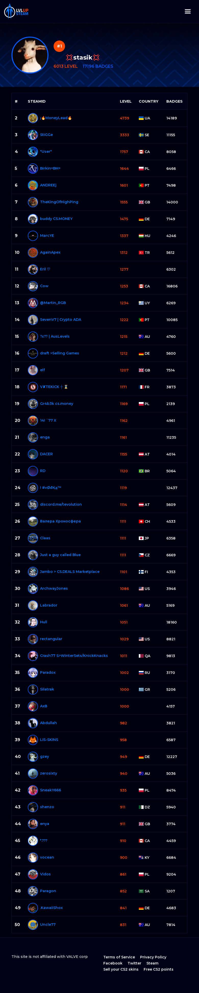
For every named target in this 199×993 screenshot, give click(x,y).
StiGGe (46, 134)
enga (45, 437)
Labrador (48, 605)
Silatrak (47, 689)
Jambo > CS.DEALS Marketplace (70, 571)
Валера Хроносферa (60, 521)
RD (42, 470)
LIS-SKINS (49, 739)
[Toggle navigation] (188, 11)
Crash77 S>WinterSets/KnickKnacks (74, 655)
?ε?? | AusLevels (55, 336)
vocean (47, 857)
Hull (43, 622)
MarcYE (47, 235)
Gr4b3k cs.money (56, 403)
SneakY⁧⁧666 (50, 790)
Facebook (112, 963)
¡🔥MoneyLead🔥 (56, 118)
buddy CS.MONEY (56, 218)
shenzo (47, 807)
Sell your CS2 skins (121, 969)
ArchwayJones (54, 588)
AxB (43, 706)
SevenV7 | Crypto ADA (60, 319)
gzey (44, 756)
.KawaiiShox (51, 907)
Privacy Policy (153, 957)
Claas (45, 538)
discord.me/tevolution (61, 504)
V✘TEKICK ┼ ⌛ (54, 386)
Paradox (48, 672)
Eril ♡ (45, 269)
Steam (152, 963)
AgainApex (50, 252)
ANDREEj (48, 185)
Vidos (45, 874)
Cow (44, 286)
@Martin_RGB (53, 302)
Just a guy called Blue (60, 555)
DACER (46, 454)
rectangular (51, 639)
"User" (46, 151)
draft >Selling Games (59, 353)
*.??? (43, 840)
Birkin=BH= (50, 168)
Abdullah (48, 723)
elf (42, 370)
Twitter (134, 963)
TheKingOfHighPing (59, 202)
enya (44, 823)
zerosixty (48, 773)
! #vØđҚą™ (50, 487)
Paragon (48, 891)
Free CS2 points (158, 969)
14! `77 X (48, 420)
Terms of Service (119, 957)
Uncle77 (48, 924)
